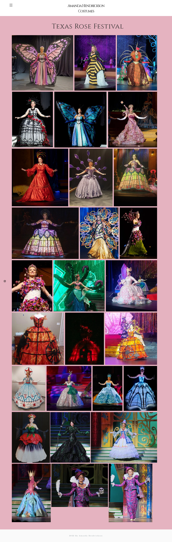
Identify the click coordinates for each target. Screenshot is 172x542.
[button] (11, 5)
